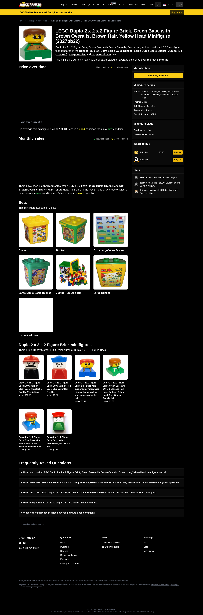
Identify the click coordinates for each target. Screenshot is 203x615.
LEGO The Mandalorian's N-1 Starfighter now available (45, 12)
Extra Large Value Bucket (116, 50)
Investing (64, 547)
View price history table (31, 122)
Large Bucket (77, 54)
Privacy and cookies (69, 563)
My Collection (147, 4)
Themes (75, 4)
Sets (146, 547)
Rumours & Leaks (68, 555)
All (145, 543)
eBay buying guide (110, 547)
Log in (179, 4)
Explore (64, 4)
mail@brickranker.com (29, 548)
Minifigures (42, 21)
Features (64, 559)
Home (21, 21)
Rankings (86, 4)
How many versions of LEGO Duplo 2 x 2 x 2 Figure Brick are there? (60, 502)
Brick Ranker (27, 537)
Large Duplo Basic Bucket (150, 50)
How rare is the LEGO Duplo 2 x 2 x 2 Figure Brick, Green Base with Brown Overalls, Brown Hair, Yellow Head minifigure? (90, 492)
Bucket (83, 50)
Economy (133, 4)
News (63, 543)
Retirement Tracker (111, 543)
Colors (96, 4)
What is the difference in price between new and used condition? (59, 512)
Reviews (64, 551)
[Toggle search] (158, 4)
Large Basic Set (101, 54)
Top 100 (122, 4)
